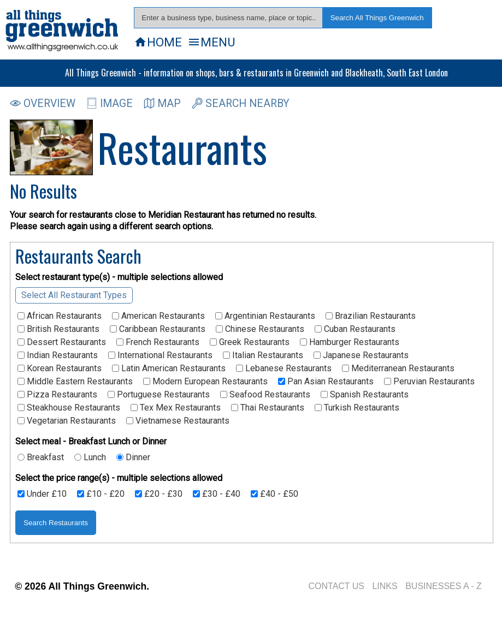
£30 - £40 (216, 494)
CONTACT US (336, 586)
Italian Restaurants (263, 355)
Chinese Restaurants (260, 329)
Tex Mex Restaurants (176, 407)
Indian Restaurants (57, 355)
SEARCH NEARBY (241, 103)
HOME (158, 42)
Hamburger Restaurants (349, 342)
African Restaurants (59, 316)
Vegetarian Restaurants (66, 421)
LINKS (384, 586)
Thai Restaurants (267, 407)
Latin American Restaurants (169, 368)
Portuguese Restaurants (159, 394)
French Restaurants (157, 342)
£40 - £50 (274, 494)
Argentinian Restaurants (265, 316)
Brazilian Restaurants (371, 316)
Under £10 (42, 494)
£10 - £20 (101, 494)
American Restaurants (158, 316)
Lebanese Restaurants (284, 368)
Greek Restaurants (250, 342)
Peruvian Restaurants (429, 381)
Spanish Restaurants (365, 394)
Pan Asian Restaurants (326, 381)
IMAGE (109, 103)
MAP (162, 103)
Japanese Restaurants (361, 355)
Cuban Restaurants (355, 329)
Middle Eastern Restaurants (75, 381)
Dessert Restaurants (61, 342)
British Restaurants (58, 329)
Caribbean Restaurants (157, 329)
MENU (211, 42)
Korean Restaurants (59, 368)
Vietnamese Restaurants (177, 421)
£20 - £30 (158, 494)
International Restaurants (160, 355)
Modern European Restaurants (205, 381)
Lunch (90, 457)
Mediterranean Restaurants (398, 368)
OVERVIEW (42, 103)
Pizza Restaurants (57, 394)
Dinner (133, 457)
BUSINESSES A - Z (443, 586)
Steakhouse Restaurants (68, 407)
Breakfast (40, 457)
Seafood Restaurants (265, 394)
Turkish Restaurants (357, 407)
